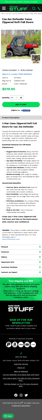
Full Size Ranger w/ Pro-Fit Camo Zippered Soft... (21, 385)
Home (3, 13)
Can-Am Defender (17, 13)
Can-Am (8, 13)
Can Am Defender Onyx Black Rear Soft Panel (21, 375)
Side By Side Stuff (15, 403)
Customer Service (21, 364)
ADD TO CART (21, 105)
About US (21, 368)
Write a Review (27, 70)
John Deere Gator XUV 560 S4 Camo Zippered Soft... (21, 379)
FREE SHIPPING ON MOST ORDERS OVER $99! (21, 2)
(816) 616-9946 (21, 357)
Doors (26, 13)
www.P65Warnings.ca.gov (11, 239)
